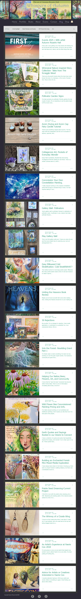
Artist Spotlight (16, 29)
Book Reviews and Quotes (29, 29)
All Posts (7, 29)
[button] (74, 29)
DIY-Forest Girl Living (44, 29)
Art (53, 29)
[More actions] (73, 37)
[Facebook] (32, 596)
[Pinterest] (39, 596)
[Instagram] (46, 596)
